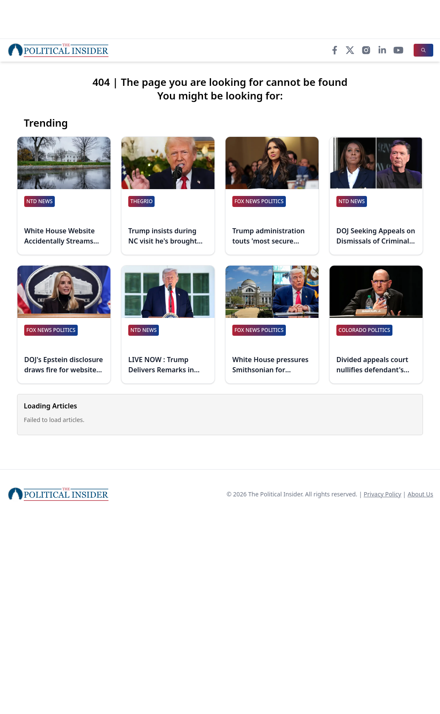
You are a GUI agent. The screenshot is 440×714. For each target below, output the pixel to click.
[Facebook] (334, 50)
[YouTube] (398, 50)
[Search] (423, 50)
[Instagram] (366, 50)
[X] (350, 50)
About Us (420, 494)
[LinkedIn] (382, 50)
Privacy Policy (382, 494)
